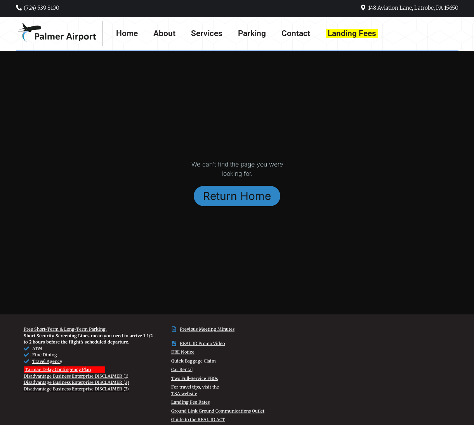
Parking (252, 33)
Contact (295, 33)
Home (127, 33)
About (164, 33)
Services (206, 33)
